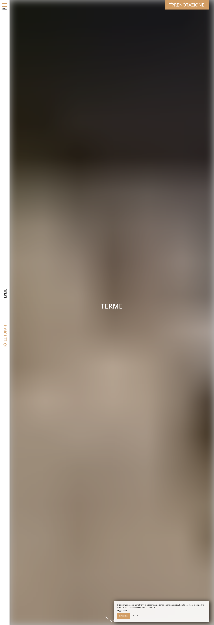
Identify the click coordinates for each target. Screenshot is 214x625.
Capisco (123, 615)
